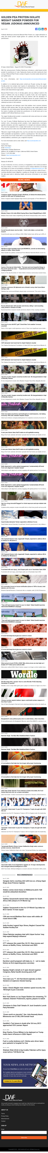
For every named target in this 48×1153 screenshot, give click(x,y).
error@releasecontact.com (39, 168)
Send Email (8, 147)
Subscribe (24, 1137)
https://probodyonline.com (34, 140)
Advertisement (5, 1118)
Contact (3, 1121)
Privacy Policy (5, 1116)
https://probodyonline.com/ (13, 155)
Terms (3, 1113)
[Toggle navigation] (2, 10)
